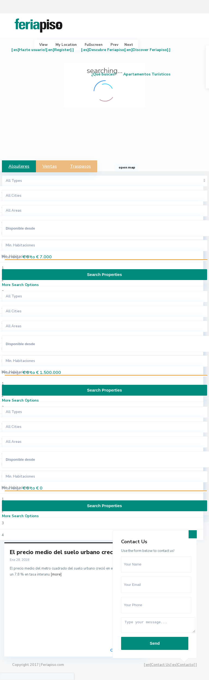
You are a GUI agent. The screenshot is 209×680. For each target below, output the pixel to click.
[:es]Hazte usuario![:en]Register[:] (42, 49)
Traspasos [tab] (80, 166)
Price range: (11, 257)
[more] (56, 574)
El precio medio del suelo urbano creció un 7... (72, 552)
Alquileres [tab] (18, 166)
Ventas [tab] (49, 166)
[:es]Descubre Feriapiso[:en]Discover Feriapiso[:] (125, 49)
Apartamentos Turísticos (146, 74)
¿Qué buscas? (103, 74)
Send (155, 643)
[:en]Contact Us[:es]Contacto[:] (170, 664)
